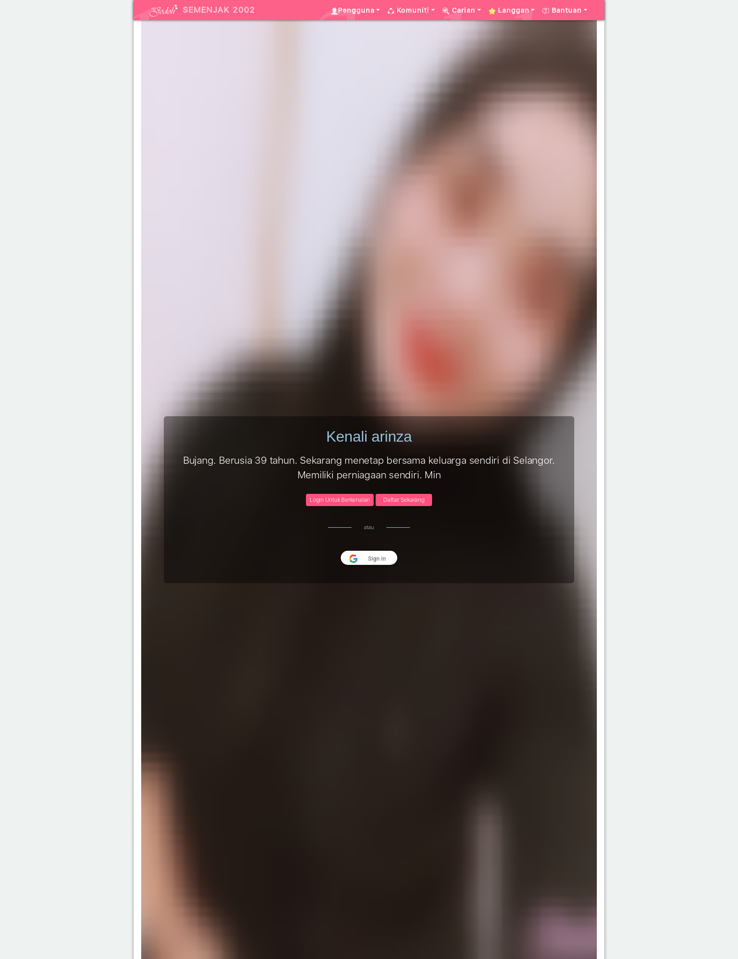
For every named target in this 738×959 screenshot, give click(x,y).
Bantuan (562, 10)
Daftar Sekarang (404, 500)
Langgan (509, 10)
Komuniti (408, 10)
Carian (458, 10)
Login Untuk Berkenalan (340, 500)
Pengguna (353, 10)
